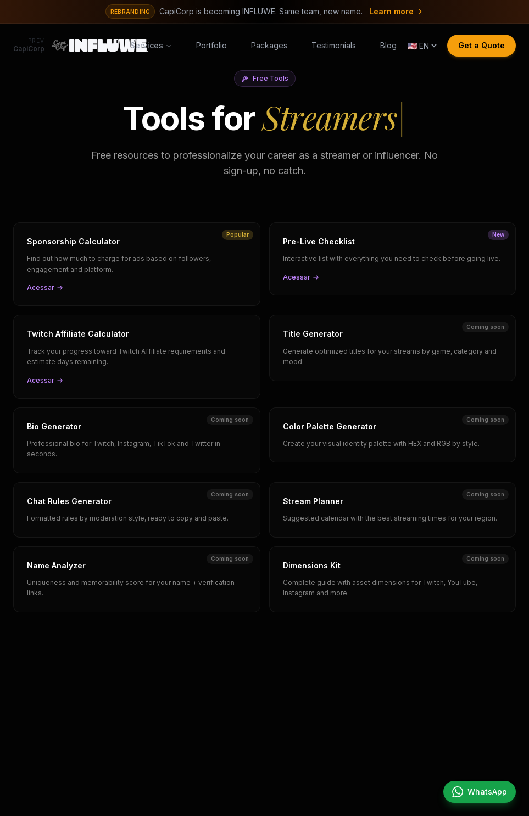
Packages (269, 45)
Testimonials (333, 45)
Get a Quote (481, 45)
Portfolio (211, 45)
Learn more (396, 11)
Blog (388, 45)
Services (151, 45)
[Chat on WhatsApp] (479, 792)
